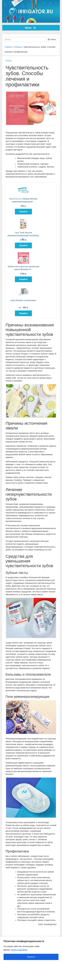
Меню (30, 28)
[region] (31, 950)
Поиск (52, 39)
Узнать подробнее (19, 950)
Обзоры (9, 61)
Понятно (31, 957)
